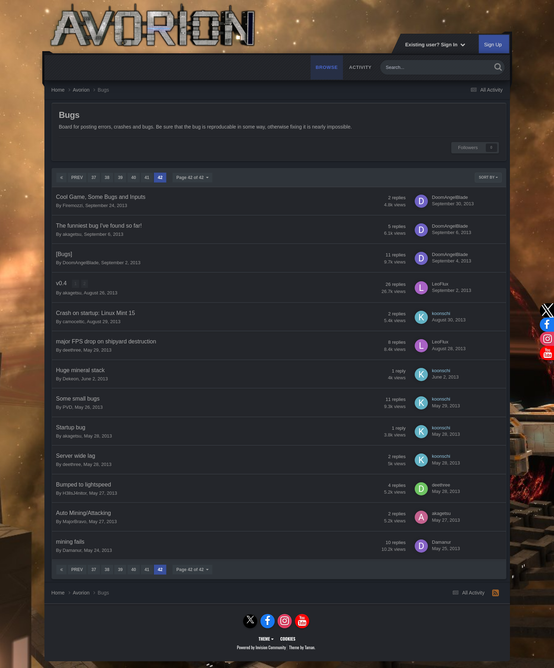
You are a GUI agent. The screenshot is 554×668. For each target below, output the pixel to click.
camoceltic (73, 321)
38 (107, 177)
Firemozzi (72, 205)
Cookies (287, 638)
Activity (360, 67)
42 (160, 177)
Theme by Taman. (302, 647)
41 (147, 177)
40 (133, 177)
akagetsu (72, 234)
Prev (77, 177)
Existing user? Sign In (435, 44)
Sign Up (493, 44)
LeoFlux (440, 283)
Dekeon (71, 378)
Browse (327, 67)
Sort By (488, 177)
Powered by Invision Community (261, 647)
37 (93, 177)
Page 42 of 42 (192, 177)
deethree (72, 349)
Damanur (72, 550)
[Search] (418, 67)
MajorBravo (74, 521)
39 (120, 177)
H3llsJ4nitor (74, 492)
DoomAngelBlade (450, 197)
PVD (67, 406)
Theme (266, 638)
